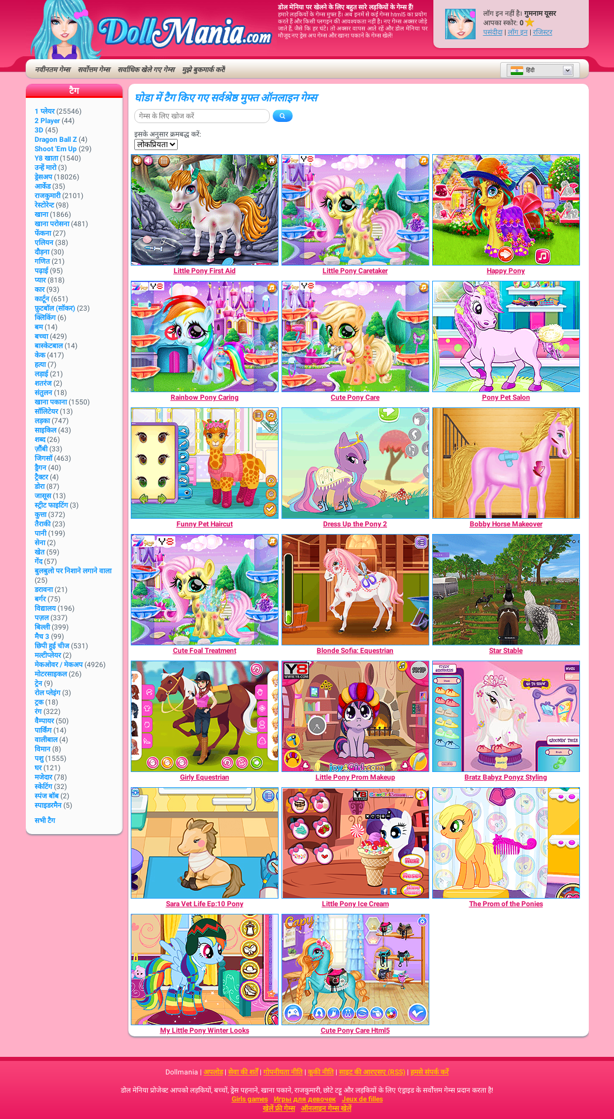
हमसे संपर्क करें (430, 1072)
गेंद (38, 561)
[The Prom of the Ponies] (506, 843)
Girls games (250, 1099)
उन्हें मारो (45, 168)
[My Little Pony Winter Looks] (205, 969)
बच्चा (41, 336)
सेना (40, 543)
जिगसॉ (43, 458)
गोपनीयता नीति (283, 1072)
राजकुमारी (47, 196)
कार (40, 289)
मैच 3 (42, 636)
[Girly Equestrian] (205, 716)
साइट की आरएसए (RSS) (372, 1072)
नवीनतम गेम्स (52, 70)
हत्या (40, 364)
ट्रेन (38, 683)
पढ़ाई (41, 271)
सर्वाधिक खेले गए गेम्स (145, 70)
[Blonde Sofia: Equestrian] (355, 589)
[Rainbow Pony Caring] (205, 336)
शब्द (40, 440)
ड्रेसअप (43, 177)
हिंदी (522, 70)
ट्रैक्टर (41, 477)
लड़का (42, 421)
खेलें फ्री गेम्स (279, 1108)
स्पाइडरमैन (48, 805)
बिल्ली (42, 627)
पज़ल (42, 618)
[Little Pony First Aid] (205, 210)
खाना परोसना (52, 224)
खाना (41, 214)
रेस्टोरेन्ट (44, 205)
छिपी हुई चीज (52, 646)
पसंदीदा (493, 32)
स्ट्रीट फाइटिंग (51, 505)
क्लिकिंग (45, 318)
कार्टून (42, 299)
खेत (40, 552)
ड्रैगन (40, 468)
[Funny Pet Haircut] (205, 463)
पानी (40, 533)
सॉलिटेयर (46, 411)
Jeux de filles (362, 1099)
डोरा (40, 486)
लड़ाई (41, 374)
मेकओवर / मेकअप (59, 665)
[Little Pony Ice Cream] (355, 843)
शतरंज (43, 383)
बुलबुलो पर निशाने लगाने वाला (73, 571)
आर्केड (42, 186)
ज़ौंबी (41, 449)
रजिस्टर (542, 32)
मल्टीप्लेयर (48, 655)
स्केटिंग (43, 787)
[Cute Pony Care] (355, 336)
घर (38, 768)
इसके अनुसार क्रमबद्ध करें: (167, 134)
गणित (42, 261)
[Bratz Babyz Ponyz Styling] (506, 716)
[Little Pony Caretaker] (355, 210)
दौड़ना (42, 252)
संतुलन (43, 393)
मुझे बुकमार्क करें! (203, 70)
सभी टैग (45, 821)
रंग (38, 712)
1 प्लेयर (45, 111)
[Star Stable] (506, 589)
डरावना (44, 590)
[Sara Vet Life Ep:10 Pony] (205, 843)
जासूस (43, 496)
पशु (39, 758)
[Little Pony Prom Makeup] (355, 716)
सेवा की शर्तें (243, 1072)
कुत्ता (40, 515)
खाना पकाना (51, 402)
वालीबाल (46, 740)
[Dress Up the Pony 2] (355, 463)
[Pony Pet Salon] (506, 336)
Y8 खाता (46, 158)
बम (39, 327)
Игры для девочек (305, 1099)
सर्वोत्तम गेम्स (93, 70)
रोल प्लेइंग (47, 693)
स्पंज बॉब (47, 796)
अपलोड (213, 1072)
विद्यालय (45, 608)
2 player (47, 121)
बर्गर (40, 599)
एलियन (44, 243)
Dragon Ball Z (56, 139)
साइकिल (45, 430)
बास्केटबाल (49, 346)
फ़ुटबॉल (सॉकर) (55, 308)
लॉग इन (518, 32)
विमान (42, 749)
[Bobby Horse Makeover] (506, 463)
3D (39, 130)
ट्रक (39, 702)
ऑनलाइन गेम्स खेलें (326, 1108)
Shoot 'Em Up (56, 149)
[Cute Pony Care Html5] (355, 969)
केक (40, 355)
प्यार (40, 280)
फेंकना (43, 233)
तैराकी (42, 524)
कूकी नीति (321, 1072)
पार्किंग (43, 730)
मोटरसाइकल (51, 674)
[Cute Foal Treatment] (205, 589)
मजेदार (43, 777)
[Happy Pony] (506, 210)
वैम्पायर (44, 721)
